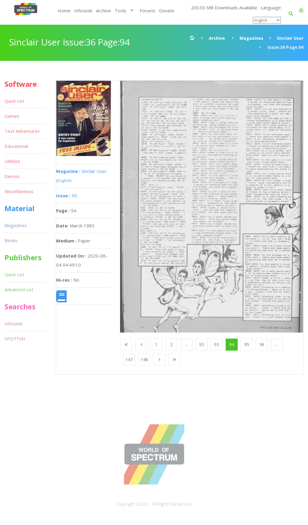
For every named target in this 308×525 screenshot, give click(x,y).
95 (246, 344)
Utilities (12, 161)
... (186, 344)
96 (261, 344)
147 (129, 359)
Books (11, 240)
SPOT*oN (15, 339)
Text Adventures (22, 131)
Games (12, 116)
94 (231, 344)
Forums (147, 11)
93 (216, 344)
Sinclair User (290, 38)
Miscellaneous (19, 191)
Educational (16, 146)
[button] (301, 11)
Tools (120, 11)
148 (144, 359)
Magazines (251, 38)
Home (64, 11)
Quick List (14, 101)
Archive (103, 11)
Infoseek (83, 11)
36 (66, 195)
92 (201, 344)
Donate (166, 11)
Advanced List (19, 289)
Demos (12, 176)
